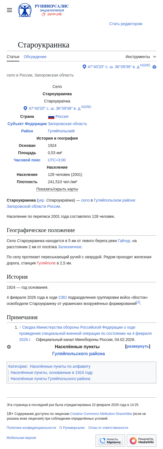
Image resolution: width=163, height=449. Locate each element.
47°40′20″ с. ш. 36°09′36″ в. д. (114, 67)
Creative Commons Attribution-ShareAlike (101, 414)
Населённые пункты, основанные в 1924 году (52, 372)
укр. (41, 200)
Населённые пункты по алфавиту (60, 366)
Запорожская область (67, 123)
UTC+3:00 (57, 160)
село (85, 200)
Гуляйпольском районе (114, 200)
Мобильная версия (21, 438)
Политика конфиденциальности (31, 428)
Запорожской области (26, 206)
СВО (63, 297)
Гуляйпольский (61, 131)
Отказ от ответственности (108, 428)
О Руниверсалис (72, 428)
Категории (17, 366)
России (53, 206)
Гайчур (124, 240)
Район (27, 131)
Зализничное (70, 247)
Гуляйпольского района (78, 353)
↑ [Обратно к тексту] (20, 327)
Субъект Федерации (27, 123)
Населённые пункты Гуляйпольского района (50, 378)
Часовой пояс (27, 160)
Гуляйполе (46, 263)
